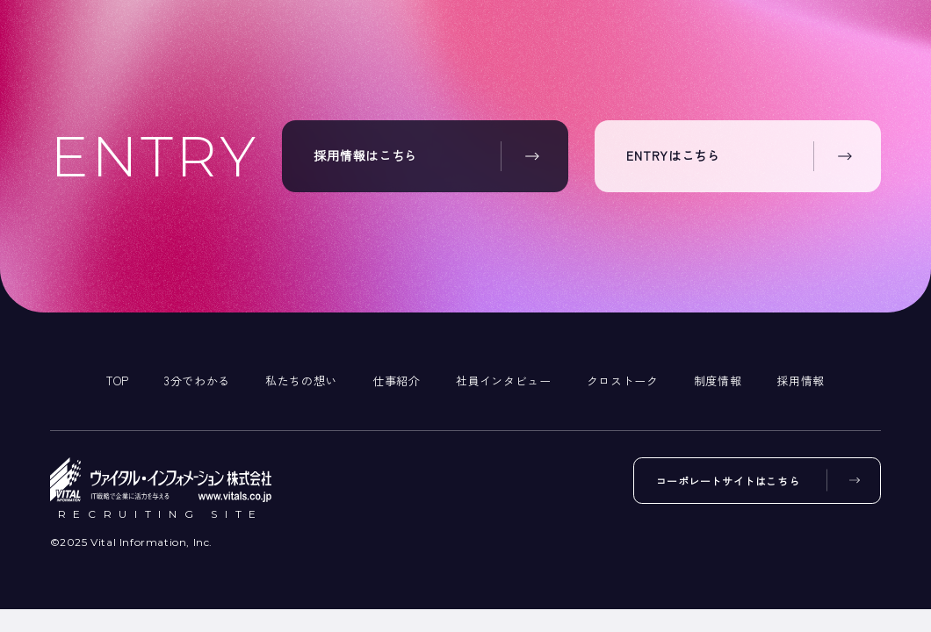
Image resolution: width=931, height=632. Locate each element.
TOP (117, 380)
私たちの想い (301, 380)
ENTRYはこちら (672, 156)
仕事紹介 (396, 380)
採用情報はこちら (365, 156)
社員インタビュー (504, 380)
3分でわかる (197, 380)
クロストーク (623, 380)
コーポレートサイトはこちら (725, 481)
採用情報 (800, 380)
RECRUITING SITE (160, 514)
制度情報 (718, 380)
